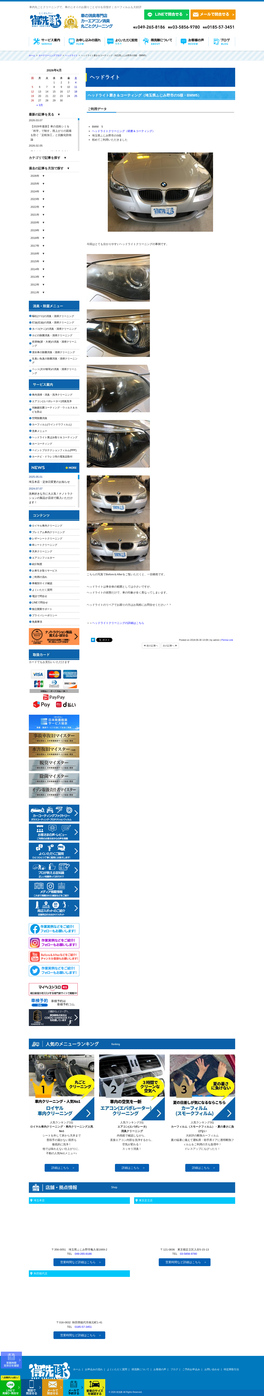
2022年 (35, 206)
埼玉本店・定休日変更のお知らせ (49, 481)
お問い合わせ (212, 1369)
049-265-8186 (83, 1253)
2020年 (35, 222)
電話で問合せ (41, 596)
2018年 (35, 237)
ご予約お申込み (191, 1369)
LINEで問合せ (41, 602)
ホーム (77, 1369)
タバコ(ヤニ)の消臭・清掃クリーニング (54, 328)
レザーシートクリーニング (47, 538)
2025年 (35, 183)
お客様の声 (159, 1369)
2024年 (35, 191)
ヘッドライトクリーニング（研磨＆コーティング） (123, 131)
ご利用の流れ (39, 577)
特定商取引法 (231, 1369)
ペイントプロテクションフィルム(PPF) (54, 450)
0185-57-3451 (83, 1326)
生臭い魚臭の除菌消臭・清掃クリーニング (54, 360)
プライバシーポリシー (44, 615)
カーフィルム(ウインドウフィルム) (52, 424)
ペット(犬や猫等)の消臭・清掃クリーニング (54, 371)
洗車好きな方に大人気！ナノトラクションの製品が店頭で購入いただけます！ (51, 498)
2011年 (35, 292)
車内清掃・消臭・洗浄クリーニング (52, 394)
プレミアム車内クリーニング (48, 532)
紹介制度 (37, 564)
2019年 (35, 230)
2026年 (35, 175)
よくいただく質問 (42, 589)
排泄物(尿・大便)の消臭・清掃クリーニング (54, 343)
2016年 (35, 253)
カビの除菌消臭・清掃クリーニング (53, 335)
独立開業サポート (42, 609)
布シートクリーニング (47, 544)
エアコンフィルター (47, 557)
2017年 (35, 245)
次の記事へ (170, 645)
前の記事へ (151, 645)
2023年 (35, 199)
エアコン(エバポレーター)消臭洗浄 (52, 401)
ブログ (174, 1369)
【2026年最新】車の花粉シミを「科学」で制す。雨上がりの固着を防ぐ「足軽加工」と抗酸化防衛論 (51, 133)
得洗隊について (140, 1369)
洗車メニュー (39, 431)
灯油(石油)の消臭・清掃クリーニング (53, 322)
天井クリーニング (47, 551)
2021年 (35, 214)
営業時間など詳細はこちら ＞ (80, 1262)
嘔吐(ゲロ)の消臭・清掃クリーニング (53, 316)
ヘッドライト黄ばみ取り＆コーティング (54, 437)
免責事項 (37, 621)
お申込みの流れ (94, 1369)
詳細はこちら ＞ (63, 1167)
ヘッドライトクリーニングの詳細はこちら (118, 623)
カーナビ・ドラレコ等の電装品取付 (52, 456)
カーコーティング (42, 443)
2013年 (35, 276)
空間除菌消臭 (39, 418)
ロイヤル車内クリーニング (47, 525)
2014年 (35, 269)
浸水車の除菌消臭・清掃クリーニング (53, 352)
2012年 (35, 284)
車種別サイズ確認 (42, 583)
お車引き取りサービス (47, 570)
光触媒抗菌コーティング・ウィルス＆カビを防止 (54, 409)
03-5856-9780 (188, 1253)
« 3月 (39, 105)
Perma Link (227, 640)
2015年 (35, 261)
